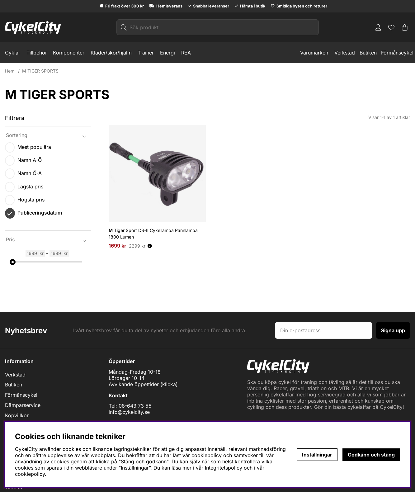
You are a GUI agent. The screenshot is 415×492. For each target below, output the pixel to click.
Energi (167, 53)
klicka (169, 384)
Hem (9, 70)
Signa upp (393, 330)
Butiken (368, 53)
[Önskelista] (391, 27)
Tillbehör (36, 53)
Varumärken (314, 53)
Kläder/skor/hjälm (111, 53)
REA (186, 53)
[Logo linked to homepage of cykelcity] (33, 27)
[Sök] (217, 27)
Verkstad (344, 53)
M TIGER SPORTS (40, 70)
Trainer (146, 53)
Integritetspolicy (223, 468)
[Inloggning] (378, 27)
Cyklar (12, 53)
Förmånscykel (397, 53)
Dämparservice (22, 405)
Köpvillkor (17, 415)
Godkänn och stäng (371, 455)
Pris (10, 239)
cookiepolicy (30, 474)
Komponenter (68, 53)
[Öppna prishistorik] (150, 245)
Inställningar (317, 455)
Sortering (16, 135)
